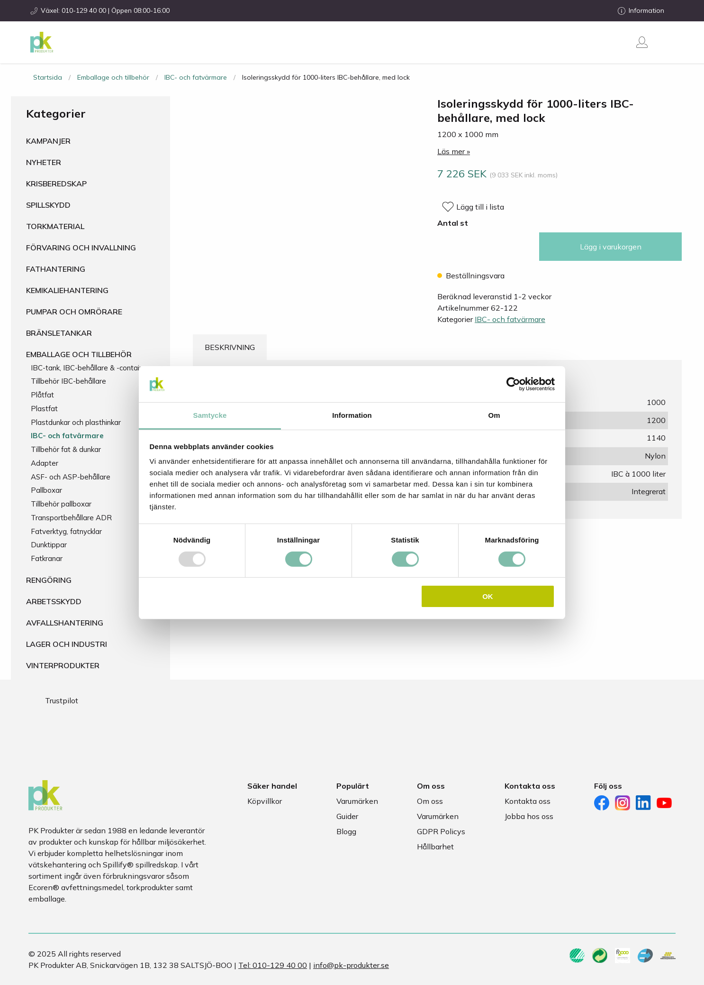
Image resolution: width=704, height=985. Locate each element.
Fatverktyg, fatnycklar (66, 531)
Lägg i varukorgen (610, 246)
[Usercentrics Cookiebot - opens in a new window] (513, 384)
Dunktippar (49, 544)
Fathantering (55, 269)
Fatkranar (47, 558)
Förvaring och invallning (81, 247)
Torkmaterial (55, 226)
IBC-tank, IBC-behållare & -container (90, 367)
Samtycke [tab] (210, 415)
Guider (347, 816)
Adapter (44, 463)
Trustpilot (61, 700)
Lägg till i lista (480, 207)
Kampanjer (48, 141)
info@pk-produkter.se (351, 965)
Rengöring (49, 580)
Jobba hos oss (529, 816)
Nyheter (43, 162)
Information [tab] (352, 415)
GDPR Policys (441, 831)
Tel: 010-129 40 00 (272, 965)
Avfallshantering (64, 622)
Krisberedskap (56, 183)
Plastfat (44, 408)
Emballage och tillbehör (113, 77)
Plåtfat (42, 394)
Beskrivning (230, 347)
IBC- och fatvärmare (195, 77)
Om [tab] (494, 415)
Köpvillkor (264, 801)
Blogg (346, 831)
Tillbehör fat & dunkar (66, 449)
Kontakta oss (528, 801)
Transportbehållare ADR (71, 517)
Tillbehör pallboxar (61, 503)
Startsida (47, 77)
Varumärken (357, 801)
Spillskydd (48, 205)
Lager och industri (66, 644)
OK (487, 596)
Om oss (430, 801)
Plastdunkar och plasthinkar (76, 422)
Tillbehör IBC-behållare (68, 381)
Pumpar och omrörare (74, 311)
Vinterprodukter (62, 665)
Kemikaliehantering (67, 290)
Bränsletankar (59, 333)
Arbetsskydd (53, 601)
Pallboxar (46, 490)
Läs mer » (453, 151)
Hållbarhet (435, 846)
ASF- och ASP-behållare (70, 476)
